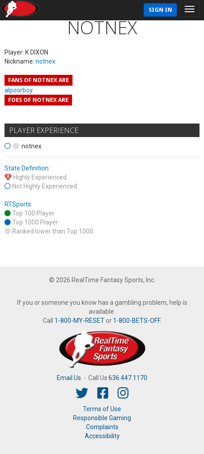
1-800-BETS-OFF (136, 320)
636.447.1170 (128, 377)
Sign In (160, 9)
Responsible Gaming (102, 418)
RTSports (18, 204)
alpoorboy (19, 90)
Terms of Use (102, 409)
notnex (45, 61)
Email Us (69, 377)
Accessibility (102, 436)
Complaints (102, 427)
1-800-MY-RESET (79, 320)
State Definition (27, 168)
